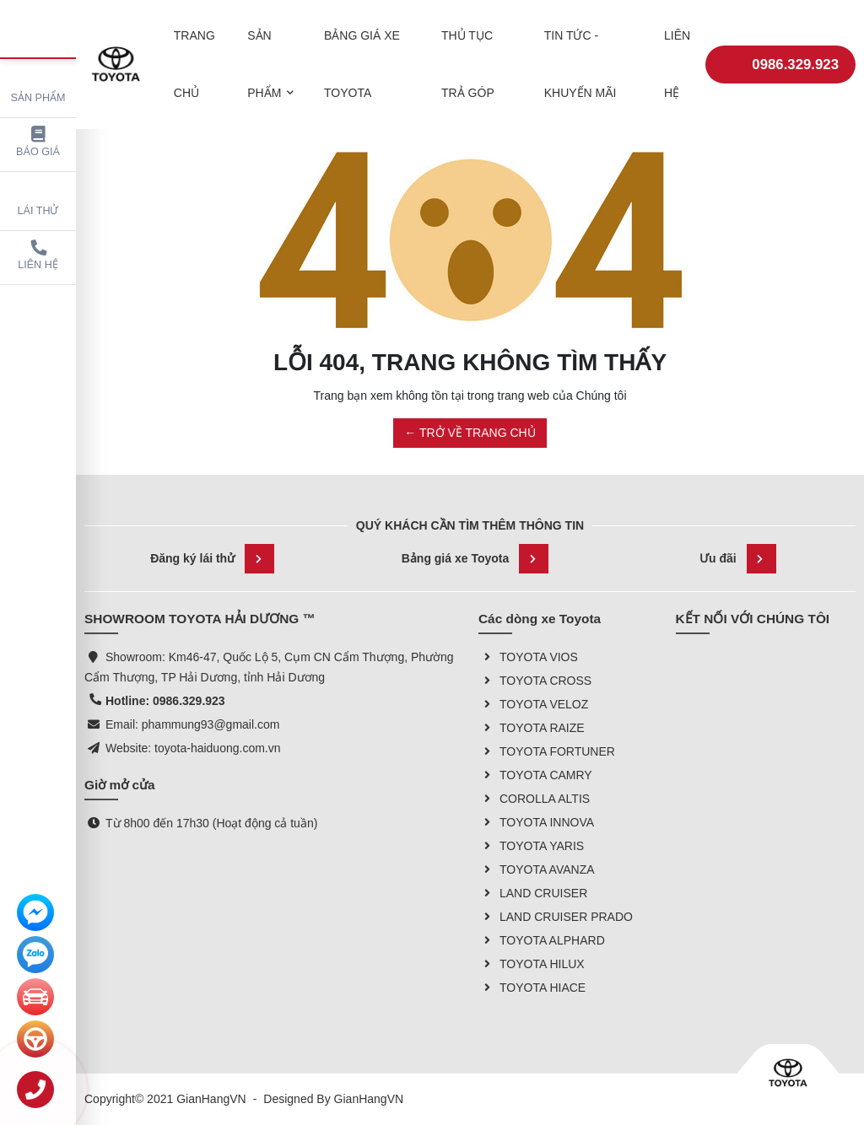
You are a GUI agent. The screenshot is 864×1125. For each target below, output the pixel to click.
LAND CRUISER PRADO (555, 916)
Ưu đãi (737, 558)
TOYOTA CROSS (534, 680)
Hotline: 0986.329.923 (165, 701)
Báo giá (38, 142)
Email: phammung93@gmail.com (192, 724)
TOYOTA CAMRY (535, 775)
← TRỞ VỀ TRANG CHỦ (469, 432)
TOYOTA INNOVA (536, 822)
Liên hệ (38, 255)
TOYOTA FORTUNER (546, 751)
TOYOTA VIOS (528, 657)
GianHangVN (369, 1099)
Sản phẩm (38, 85)
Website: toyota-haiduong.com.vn (193, 748)
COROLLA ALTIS (534, 798)
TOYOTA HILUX (531, 964)
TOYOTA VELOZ (533, 704)
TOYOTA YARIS (531, 846)
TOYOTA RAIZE (531, 728)
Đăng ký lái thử (212, 558)
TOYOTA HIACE (532, 987)
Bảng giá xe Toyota (475, 558)
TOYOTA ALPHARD (541, 940)
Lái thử (38, 198)
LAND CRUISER (532, 893)
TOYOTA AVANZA (536, 869)
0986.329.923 (780, 57)
